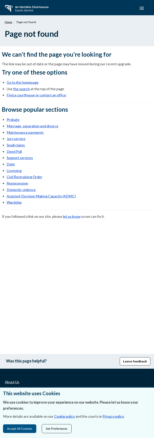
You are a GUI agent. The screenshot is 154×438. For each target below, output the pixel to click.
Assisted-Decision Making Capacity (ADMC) (41, 196)
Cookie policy (64, 416)
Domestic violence (21, 189)
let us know (72, 216)
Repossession (17, 183)
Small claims (16, 145)
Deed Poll (14, 151)
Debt (11, 164)
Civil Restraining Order (24, 177)
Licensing (14, 170)
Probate (13, 119)
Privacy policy (113, 416)
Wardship (14, 202)
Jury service (16, 138)
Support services (20, 158)
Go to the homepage (22, 82)
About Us (12, 382)
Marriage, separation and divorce (32, 126)
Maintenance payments (25, 132)
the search (21, 89)
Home (8, 22)
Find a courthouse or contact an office (36, 95)
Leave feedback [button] (135, 361)
